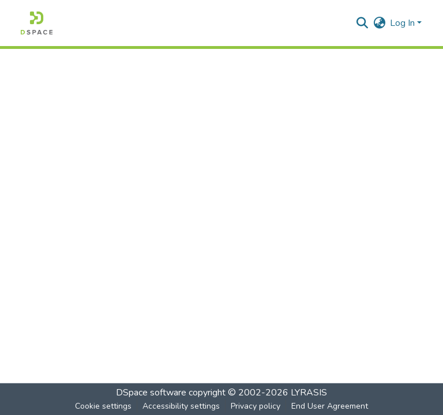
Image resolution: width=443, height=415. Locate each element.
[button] (36, 23)
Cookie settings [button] (103, 406)
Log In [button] (403, 23)
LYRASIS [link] (309, 392)
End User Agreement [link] (329, 406)
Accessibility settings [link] (181, 406)
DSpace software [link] (151, 392)
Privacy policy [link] (255, 406)
